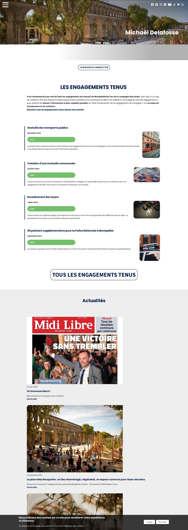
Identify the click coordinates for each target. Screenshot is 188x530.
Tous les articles (94, 460)
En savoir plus (75, 499)
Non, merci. (162, 522)
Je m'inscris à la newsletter (94, 67)
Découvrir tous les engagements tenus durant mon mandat (55, 109)
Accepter (149, 522)
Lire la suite (32, 368)
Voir (92, 140)
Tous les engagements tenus (94, 282)
